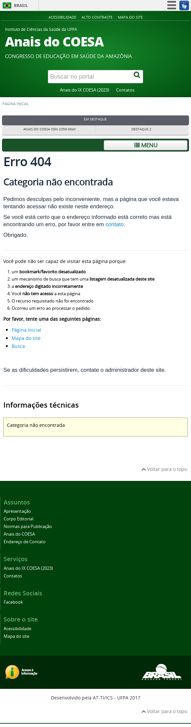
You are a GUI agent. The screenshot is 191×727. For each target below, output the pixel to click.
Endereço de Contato (25, 542)
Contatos (125, 90)
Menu (145, 145)
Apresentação (17, 511)
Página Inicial (26, 330)
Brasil (21, 5)
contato (114, 224)
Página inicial (15, 103)
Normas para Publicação (28, 526)
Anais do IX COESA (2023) (84, 90)
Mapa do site (130, 17)
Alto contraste (97, 17)
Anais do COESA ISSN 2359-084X (49, 129)
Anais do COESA (19, 534)
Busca (18, 346)
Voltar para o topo (164, 469)
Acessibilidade (62, 17)
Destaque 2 (141, 129)
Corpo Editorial (18, 519)
